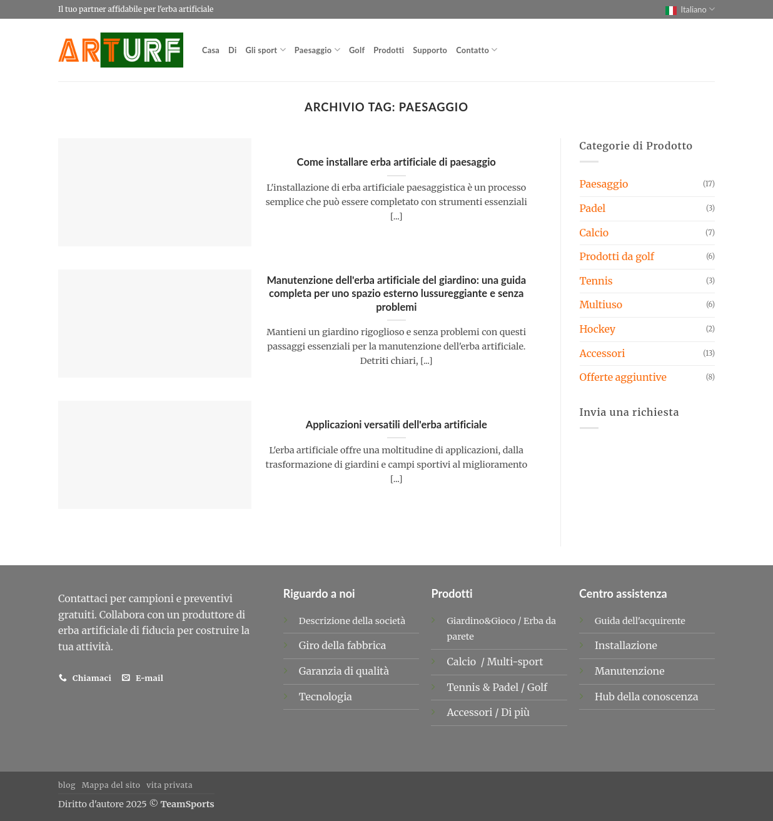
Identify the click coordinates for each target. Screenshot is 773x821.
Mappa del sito (111, 785)
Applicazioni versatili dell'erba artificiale (396, 424)
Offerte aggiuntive (623, 377)
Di (232, 50)
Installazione (626, 645)
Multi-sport (516, 661)
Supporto (430, 50)
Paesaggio (317, 50)
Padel (593, 208)
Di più (515, 712)
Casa (211, 50)
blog (67, 785)
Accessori (602, 353)
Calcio (594, 232)
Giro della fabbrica (342, 645)
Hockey (598, 329)
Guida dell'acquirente (640, 621)
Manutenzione (629, 671)
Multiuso (601, 304)
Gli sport (266, 50)
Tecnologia (325, 696)
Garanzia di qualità (344, 671)
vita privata (169, 785)
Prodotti (388, 50)
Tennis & (469, 687)
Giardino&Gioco (481, 621)
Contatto (476, 50)
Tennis (596, 281)
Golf (357, 50)
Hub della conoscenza (647, 696)
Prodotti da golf (617, 256)
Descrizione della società (352, 621)
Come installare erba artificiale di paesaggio (396, 162)
